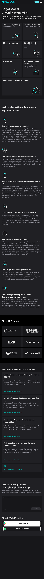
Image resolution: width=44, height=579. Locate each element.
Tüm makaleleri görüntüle (12, 391)
